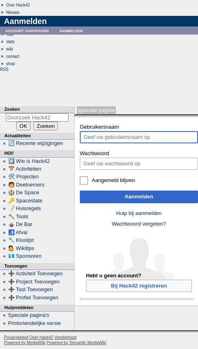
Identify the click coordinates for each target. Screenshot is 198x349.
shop (10, 63)
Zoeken (12, 109)
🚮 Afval (18, 232)
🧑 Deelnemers (26, 185)
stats (10, 42)
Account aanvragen (27, 30)
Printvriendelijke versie (34, 323)
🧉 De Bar (20, 224)
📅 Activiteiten (25, 169)
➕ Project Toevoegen (34, 282)
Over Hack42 (18, 5)
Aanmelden (139, 196)
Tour (10, 34)
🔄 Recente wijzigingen (35, 143)
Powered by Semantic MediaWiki (76, 342)
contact (12, 56)
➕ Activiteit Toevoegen (35, 273)
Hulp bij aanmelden (138, 213)
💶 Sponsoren (25, 256)
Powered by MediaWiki (25, 342)
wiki (9, 49)
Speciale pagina (96, 110)
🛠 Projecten (23, 176)
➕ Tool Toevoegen (30, 289)
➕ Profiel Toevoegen (33, 297)
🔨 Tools (18, 216)
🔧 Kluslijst (21, 240)
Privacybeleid (16, 337)
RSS (4, 69)
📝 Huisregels (24, 208)
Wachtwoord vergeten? (139, 224)
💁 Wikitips (21, 248)
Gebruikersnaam (99, 127)
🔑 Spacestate (25, 201)
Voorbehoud (65, 337)
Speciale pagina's (29, 315)
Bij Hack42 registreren (139, 286)
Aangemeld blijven (113, 180)
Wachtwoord (94, 153)
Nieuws (13, 12)
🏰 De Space (24, 192)
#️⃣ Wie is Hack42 (29, 161)
